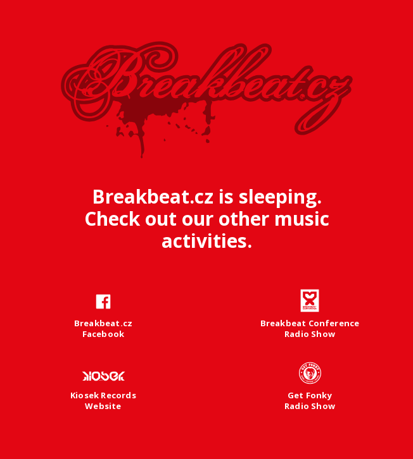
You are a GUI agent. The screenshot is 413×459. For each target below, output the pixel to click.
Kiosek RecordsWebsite (103, 400)
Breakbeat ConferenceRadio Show (310, 328)
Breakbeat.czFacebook (103, 328)
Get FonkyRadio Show (309, 400)
